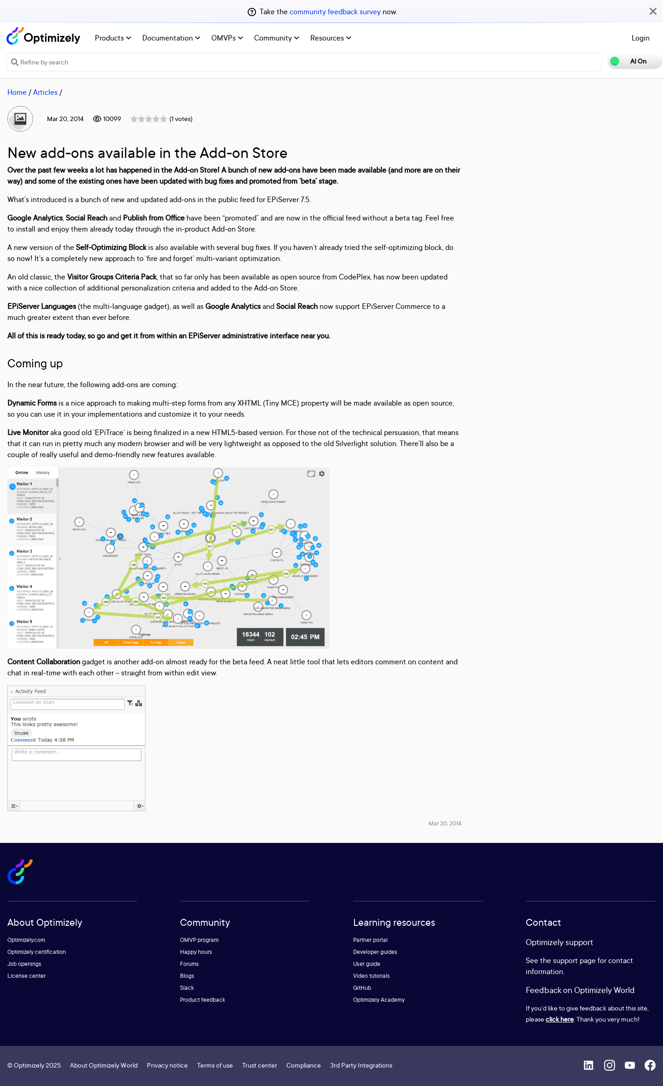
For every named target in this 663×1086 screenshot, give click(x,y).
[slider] (148, 118)
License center (26, 976)
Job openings (24, 964)
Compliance (303, 1065)
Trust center (259, 1065)
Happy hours (196, 952)
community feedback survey (335, 11)
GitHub (362, 988)
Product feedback (202, 1000)
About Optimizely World (104, 1065)
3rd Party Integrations (361, 1065)
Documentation (171, 38)
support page (574, 960)
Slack (187, 988)
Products (113, 38)
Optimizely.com (26, 940)
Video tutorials (371, 976)
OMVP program (199, 940)
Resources (330, 38)
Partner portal (370, 940)
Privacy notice (167, 1065)
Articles (45, 92)
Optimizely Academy (379, 1000)
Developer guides (375, 952)
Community (276, 38)
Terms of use (215, 1065)
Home (17, 92)
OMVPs (227, 38)
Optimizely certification (36, 952)
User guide (366, 964)
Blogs (187, 976)
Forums (189, 964)
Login (641, 38)
